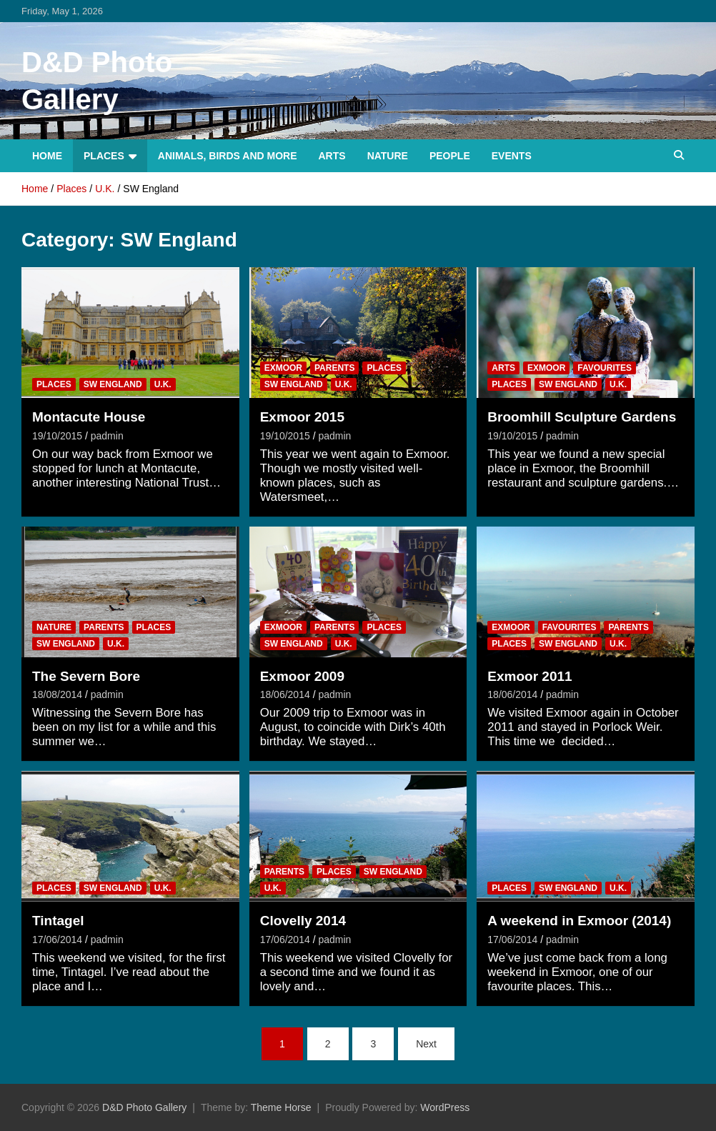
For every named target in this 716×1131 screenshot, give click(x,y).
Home (47, 155)
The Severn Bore (86, 676)
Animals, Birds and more (227, 155)
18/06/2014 (285, 694)
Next (426, 1044)
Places (104, 155)
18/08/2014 (57, 694)
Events (512, 155)
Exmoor (283, 368)
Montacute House (88, 416)
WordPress (444, 1107)
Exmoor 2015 (302, 416)
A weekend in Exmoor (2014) (579, 920)
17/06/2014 (57, 939)
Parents (334, 368)
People (449, 155)
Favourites (604, 368)
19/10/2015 (57, 436)
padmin (107, 436)
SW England (113, 384)
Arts (332, 155)
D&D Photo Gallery (144, 1107)
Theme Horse (281, 1107)
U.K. (162, 384)
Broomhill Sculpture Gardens (581, 416)
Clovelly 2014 (303, 920)
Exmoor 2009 (302, 676)
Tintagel (58, 920)
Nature (387, 155)
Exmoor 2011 (529, 676)
